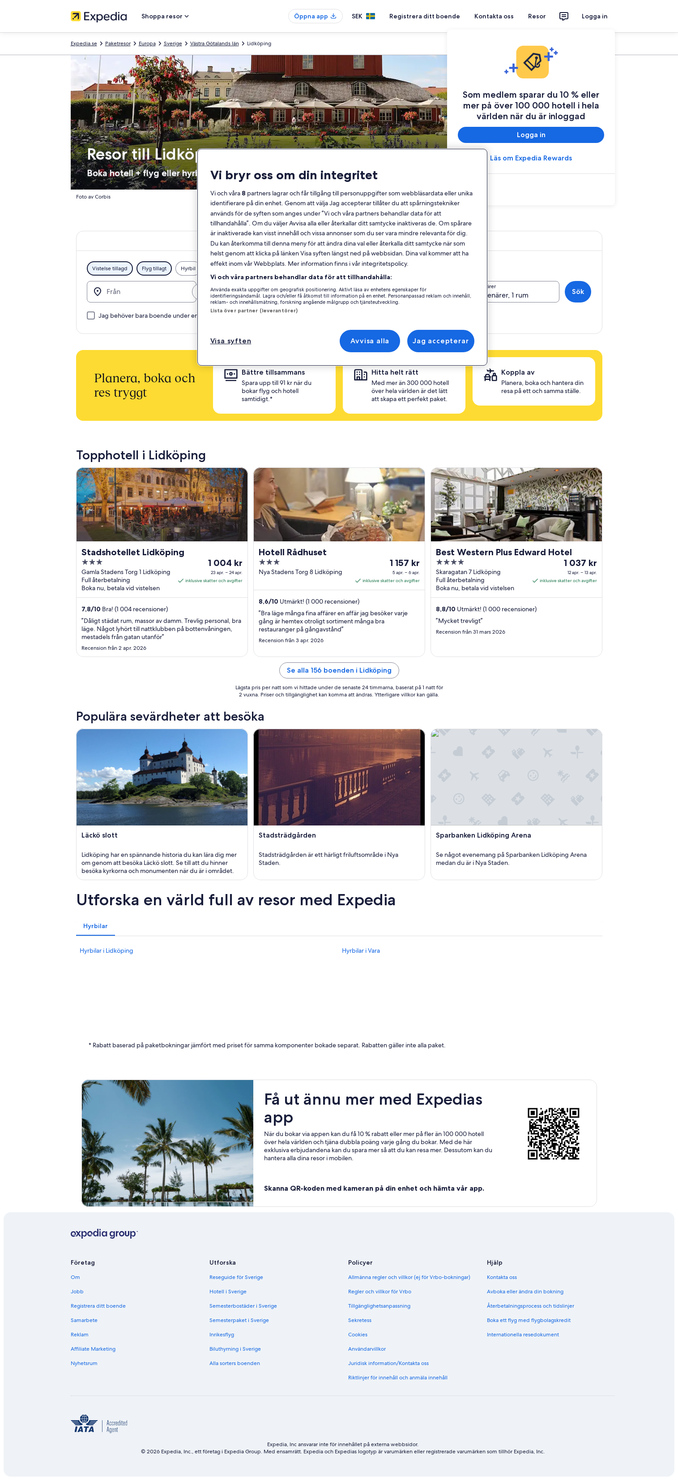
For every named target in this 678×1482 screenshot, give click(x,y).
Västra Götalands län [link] (214, 43)
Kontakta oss (494, 16)
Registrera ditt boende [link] (98, 1305)
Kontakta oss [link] (502, 1277)
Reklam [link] (80, 1334)
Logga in (595, 16)
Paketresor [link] (118, 43)
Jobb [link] (77, 1291)
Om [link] (75, 1277)
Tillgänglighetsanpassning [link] (379, 1305)
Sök (578, 291)
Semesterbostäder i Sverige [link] (243, 1305)
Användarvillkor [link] (367, 1348)
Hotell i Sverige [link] (228, 1291)
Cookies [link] (357, 1334)
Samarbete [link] (84, 1320)
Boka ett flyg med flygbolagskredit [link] (529, 1320)
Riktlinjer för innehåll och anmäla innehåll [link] (398, 1377)
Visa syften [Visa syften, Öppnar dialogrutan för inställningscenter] (231, 341)
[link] (531, 190)
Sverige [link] (173, 43)
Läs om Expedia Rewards (531, 158)
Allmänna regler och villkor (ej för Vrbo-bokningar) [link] (409, 1277)
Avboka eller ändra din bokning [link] (525, 1291)
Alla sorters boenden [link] (234, 1363)
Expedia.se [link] (84, 43)
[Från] (142, 291)
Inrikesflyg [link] (221, 1334)
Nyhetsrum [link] (84, 1363)
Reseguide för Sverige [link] (236, 1277)
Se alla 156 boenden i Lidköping (339, 670)
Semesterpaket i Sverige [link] (239, 1320)
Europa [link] (147, 43)
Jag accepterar (441, 341)
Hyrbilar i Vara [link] (361, 950)
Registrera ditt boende (424, 16)
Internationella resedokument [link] (523, 1334)
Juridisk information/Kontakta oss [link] (388, 1363)
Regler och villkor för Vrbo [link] (379, 1291)
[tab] (95, 926)
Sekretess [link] (359, 1320)
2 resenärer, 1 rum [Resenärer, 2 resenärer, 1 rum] (500, 295)
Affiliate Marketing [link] (93, 1348)
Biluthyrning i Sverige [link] (235, 1348)
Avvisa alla (369, 341)
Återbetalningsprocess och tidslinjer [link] (530, 1305)
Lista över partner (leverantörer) (254, 310)
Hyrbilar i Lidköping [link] (106, 950)
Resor (537, 16)
